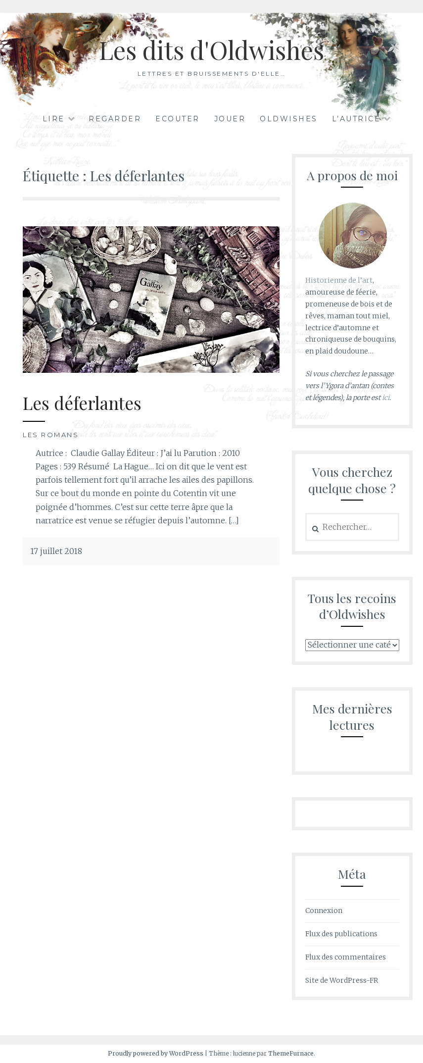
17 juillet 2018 (56, 551)
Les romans (51, 435)
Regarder (115, 118)
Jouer (230, 118)
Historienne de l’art (339, 280)
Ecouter (177, 118)
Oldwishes (289, 118)
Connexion (323, 910)
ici (385, 397)
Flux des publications (341, 933)
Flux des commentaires (345, 957)
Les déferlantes (82, 402)
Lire (54, 118)
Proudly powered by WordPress (155, 1053)
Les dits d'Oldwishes (211, 49)
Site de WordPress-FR (341, 980)
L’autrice (356, 118)
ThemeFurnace (291, 1053)
